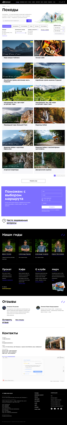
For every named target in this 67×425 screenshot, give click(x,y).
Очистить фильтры (59, 33)
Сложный (31, 31)
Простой (30, 32)
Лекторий (37, 399)
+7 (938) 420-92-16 (7, 393)
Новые (31, 26)
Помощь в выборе (45, 29)
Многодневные (24, 26)
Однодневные (16, 26)
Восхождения (44, 26)
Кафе (36, 403)
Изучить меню (22, 283)
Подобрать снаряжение (7, 280)
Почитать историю (39, 281)
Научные (37, 26)
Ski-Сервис (37, 401)
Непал (5, 31)
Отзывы (36, 407)
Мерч (36, 405)
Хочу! (53, 280)
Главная (3, 6)
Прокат (36, 397)
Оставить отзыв (7, 321)
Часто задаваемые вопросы (15, 221)
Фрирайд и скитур (39, 395)
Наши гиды (37, 409)
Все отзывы (20, 320)
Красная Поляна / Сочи (8, 32)
